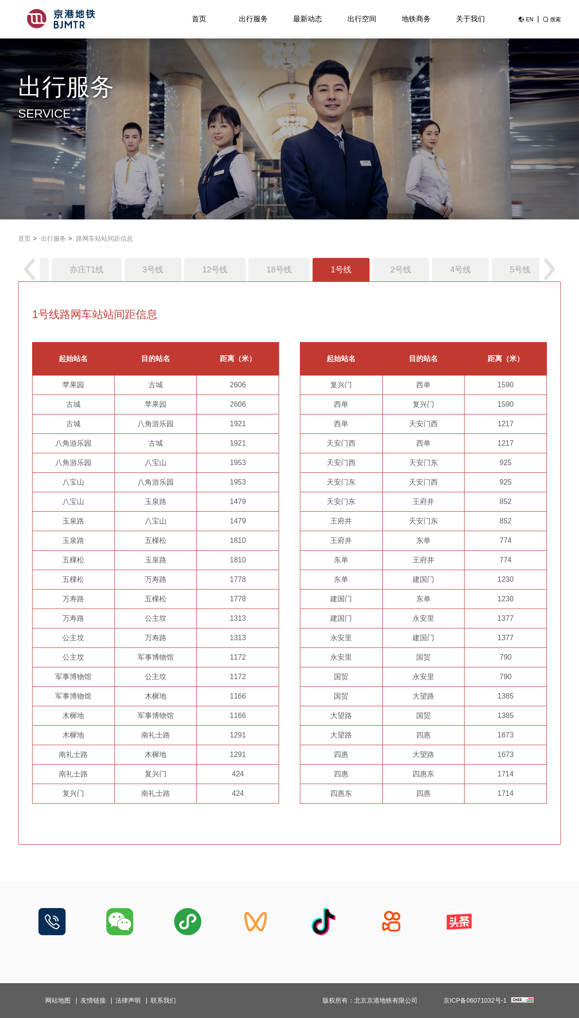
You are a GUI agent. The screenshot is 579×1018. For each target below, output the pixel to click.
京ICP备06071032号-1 (475, 1000)
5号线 (520, 269)
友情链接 (93, 1000)
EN (529, 19)
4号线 (460, 269)
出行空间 (361, 19)
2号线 (400, 269)
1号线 (341, 269)
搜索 (555, 19)
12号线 (215, 269)
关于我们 (470, 19)
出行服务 (253, 19)
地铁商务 (416, 19)
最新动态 (307, 19)
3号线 (152, 269)
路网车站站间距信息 (104, 238)
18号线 (279, 269)
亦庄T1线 (87, 269)
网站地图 (58, 1000)
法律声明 (128, 1000)
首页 (199, 19)
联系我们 (163, 1000)
